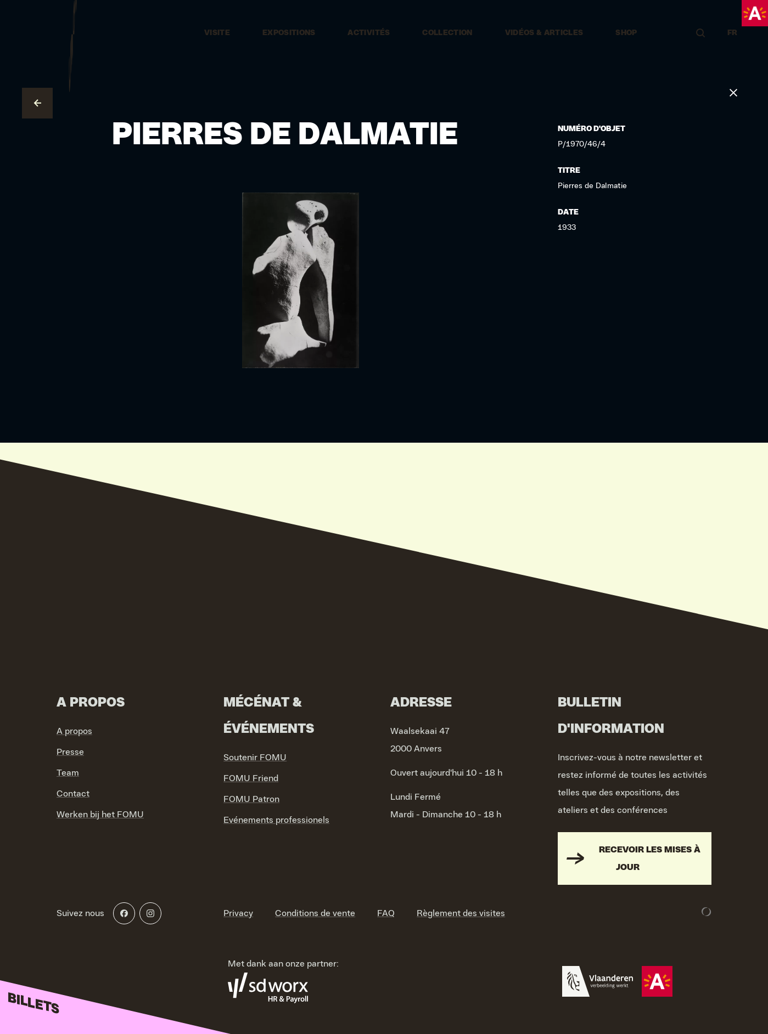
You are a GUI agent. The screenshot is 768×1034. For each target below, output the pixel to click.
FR (732, 33)
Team (68, 773)
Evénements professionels (276, 820)
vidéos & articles (544, 33)
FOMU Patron (251, 799)
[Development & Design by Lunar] (706, 911)
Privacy (238, 913)
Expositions (289, 33)
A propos (74, 731)
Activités (368, 33)
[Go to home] (72, 32)
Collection (447, 33)
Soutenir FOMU (255, 757)
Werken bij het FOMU (100, 814)
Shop (626, 33)
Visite (217, 33)
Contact (73, 793)
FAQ (386, 913)
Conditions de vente (315, 913)
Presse (70, 752)
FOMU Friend (250, 778)
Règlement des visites (461, 913)
